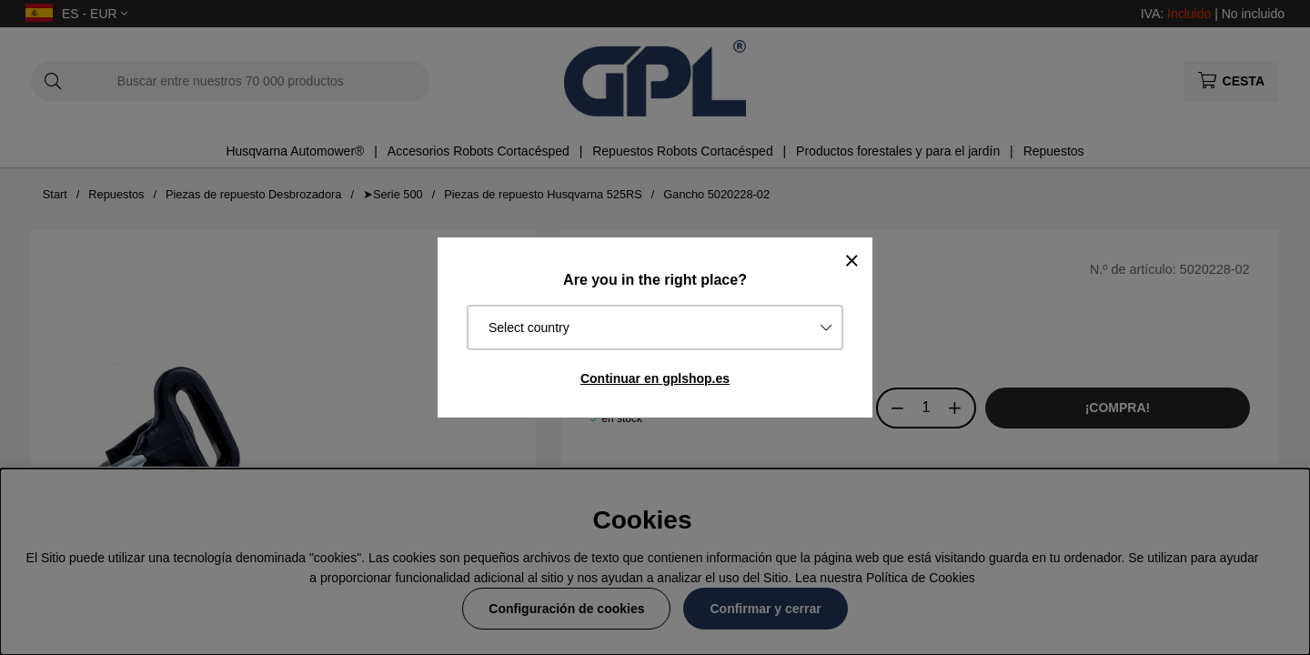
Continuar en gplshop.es (655, 378)
